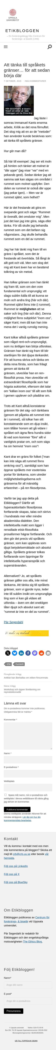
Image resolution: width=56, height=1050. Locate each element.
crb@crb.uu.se (21, 854)
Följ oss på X (11, 874)
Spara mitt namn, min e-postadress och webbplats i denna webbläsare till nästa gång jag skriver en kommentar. (26, 798)
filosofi (20, 664)
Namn (7, 753)
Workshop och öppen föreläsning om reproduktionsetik (28, 689)
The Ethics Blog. (33, 941)
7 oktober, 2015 (12, 81)
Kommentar (10, 719)
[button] (7, 653)
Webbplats (9, 781)
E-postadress (11, 767)
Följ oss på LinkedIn (16, 866)
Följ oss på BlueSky (15, 882)
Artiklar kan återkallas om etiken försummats (28, 676)
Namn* (28, 983)
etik (9, 664)
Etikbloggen (22, 31)
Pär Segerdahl (13, 622)
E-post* (28, 999)
